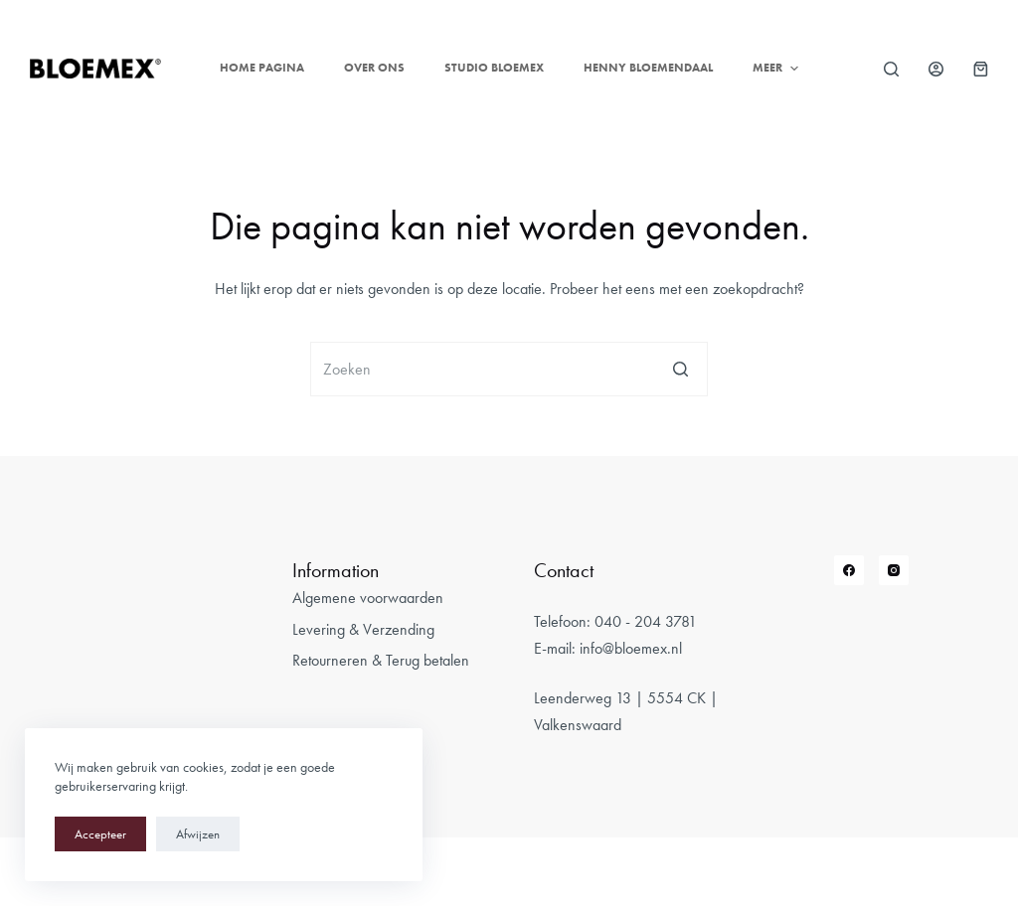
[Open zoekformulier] (891, 69)
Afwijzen (198, 834)
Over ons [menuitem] (374, 68)
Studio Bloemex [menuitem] (494, 68)
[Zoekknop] (680, 369)
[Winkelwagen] (980, 69)
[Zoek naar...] (509, 369)
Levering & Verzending (363, 629)
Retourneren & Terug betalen (380, 660)
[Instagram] (894, 570)
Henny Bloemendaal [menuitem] (648, 68)
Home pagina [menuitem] (262, 68)
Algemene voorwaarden (367, 597)
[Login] (936, 69)
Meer (777, 68)
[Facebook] (849, 570)
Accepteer (100, 834)
